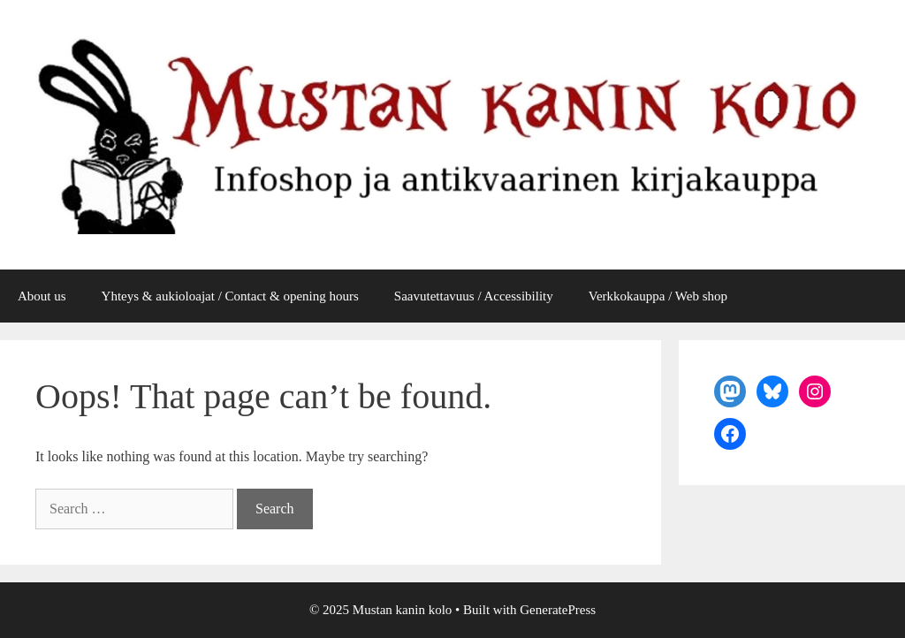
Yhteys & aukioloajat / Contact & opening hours (230, 296)
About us (42, 296)
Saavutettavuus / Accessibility (473, 296)
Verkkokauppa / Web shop (658, 296)
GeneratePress (558, 610)
